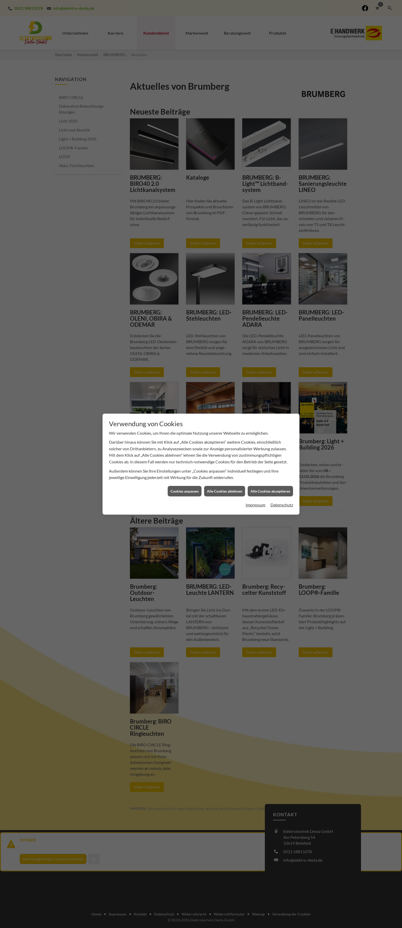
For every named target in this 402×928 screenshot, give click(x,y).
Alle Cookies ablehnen (224, 491)
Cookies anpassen (184, 491)
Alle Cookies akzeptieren (270, 491)
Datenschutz (281, 504)
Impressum (255, 504)
